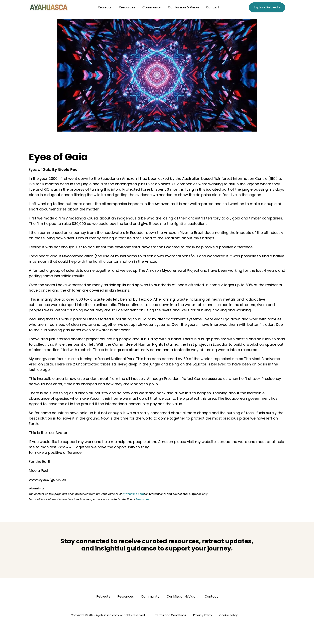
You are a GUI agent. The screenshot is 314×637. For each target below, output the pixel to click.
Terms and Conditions (170, 615)
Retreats (105, 7)
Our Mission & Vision (183, 7)
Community (151, 7)
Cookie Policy (228, 615)
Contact (212, 7)
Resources (127, 7)
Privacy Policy (202, 615)
